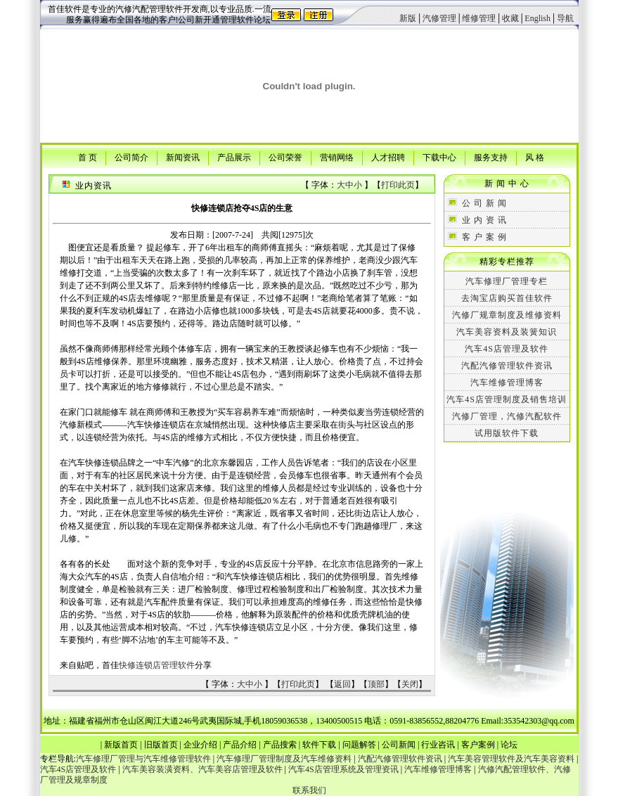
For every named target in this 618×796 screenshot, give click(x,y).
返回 (342, 684)
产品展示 (234, 157)
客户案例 (478, 745)
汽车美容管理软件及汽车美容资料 (511, 759)
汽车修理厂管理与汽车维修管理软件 (143, 759)
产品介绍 (240, 745)
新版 (407, 18)
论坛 (509, 745)
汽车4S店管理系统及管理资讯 (343, 769)
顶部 (376, 684)
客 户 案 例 (484, 237)
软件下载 (319, 745)
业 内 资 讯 (484, 220)
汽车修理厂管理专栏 (506, 281)
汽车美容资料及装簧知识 (506, 332)
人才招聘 (388, 157)
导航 (565, 18)
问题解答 (359, 745)
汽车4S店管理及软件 (506, 349)
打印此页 (398, 185)
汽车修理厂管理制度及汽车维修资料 (284, 759)
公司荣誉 (285, 157)
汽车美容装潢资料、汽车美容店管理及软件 (202, 769)
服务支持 (491, 157)
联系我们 (309, 790)
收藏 (510, 18)
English (537, 18)
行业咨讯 (438, 745)
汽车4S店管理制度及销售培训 (506, 399)
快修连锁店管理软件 (157, 665)
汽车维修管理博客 (506, 382)
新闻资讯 (183, 157)
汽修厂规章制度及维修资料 (507, 315)
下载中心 (439, 157)
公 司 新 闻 (484, 203)
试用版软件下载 (507, 433)
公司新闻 (399, 745)
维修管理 (479, 18)
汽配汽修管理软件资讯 (507, 366)
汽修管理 (439, 18)
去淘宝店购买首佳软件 (507, 298)
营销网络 (337, 157)
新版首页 (121, 745)
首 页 (87, 157)
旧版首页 (161, 745)
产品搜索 (280, 745)
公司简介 (131, 157)
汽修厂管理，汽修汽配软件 (507, 416)
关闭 (409, 684)
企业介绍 (200, 745)
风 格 (534, 157)
